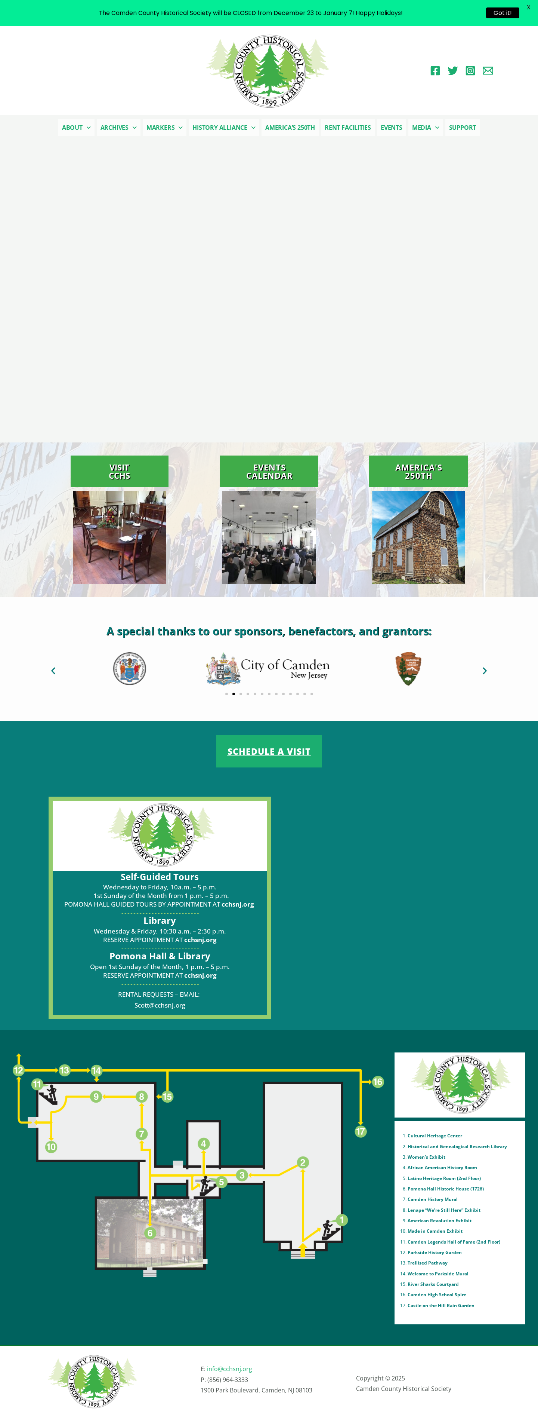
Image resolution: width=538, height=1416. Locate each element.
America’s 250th (290, 127)
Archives (119, 127)
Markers (164, 127)
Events (391, 127)
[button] (76, 127)
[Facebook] (435, 70)
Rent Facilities (348, 127)
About (76, 127)
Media (425, 127)
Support (462, 127)
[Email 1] (488, 70)
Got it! (503, 13)
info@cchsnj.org (229, 1368)
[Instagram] (470, 70)
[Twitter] (453, 70)
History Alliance (224, 127)
